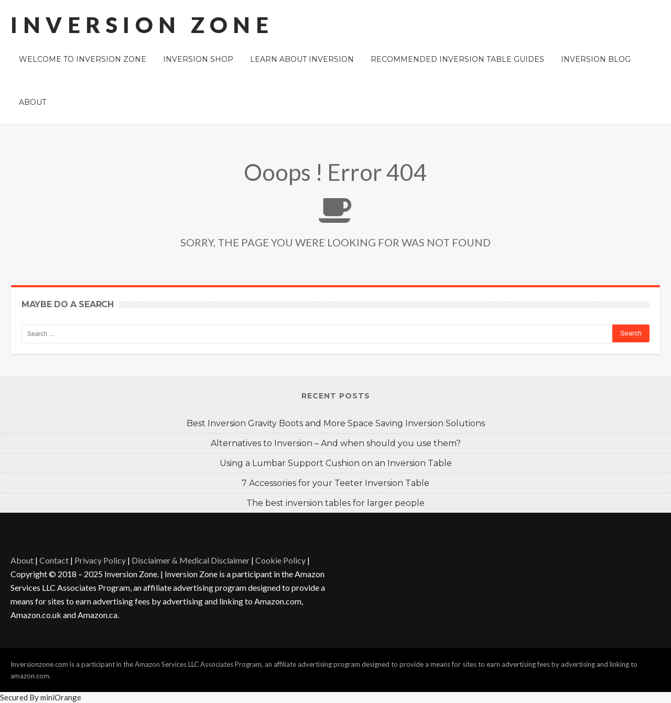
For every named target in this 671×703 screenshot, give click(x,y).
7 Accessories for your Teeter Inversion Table (335, 483)
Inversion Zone (142, 25)
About (22, 560)
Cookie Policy (280, 560)
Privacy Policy (100, 560)
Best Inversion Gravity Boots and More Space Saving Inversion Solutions (336, 423)
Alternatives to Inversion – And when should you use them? (336, 443)
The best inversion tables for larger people (335, 503)
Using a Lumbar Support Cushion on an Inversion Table (336, 463)
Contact (54, 560)
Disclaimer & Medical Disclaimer (191, 560)
